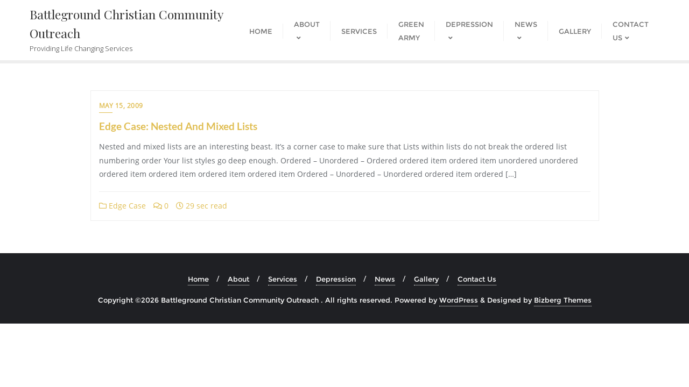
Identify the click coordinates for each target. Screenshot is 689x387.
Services (282, 279)
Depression (336, 279)
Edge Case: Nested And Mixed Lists (178, 126)
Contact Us (477, 279)
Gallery (426, 279)
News (385, 279)
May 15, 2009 (121, 105)
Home (198, 279)
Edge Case (122, 205)
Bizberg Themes (563, 300)
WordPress (458, 300)
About (238, 279)
